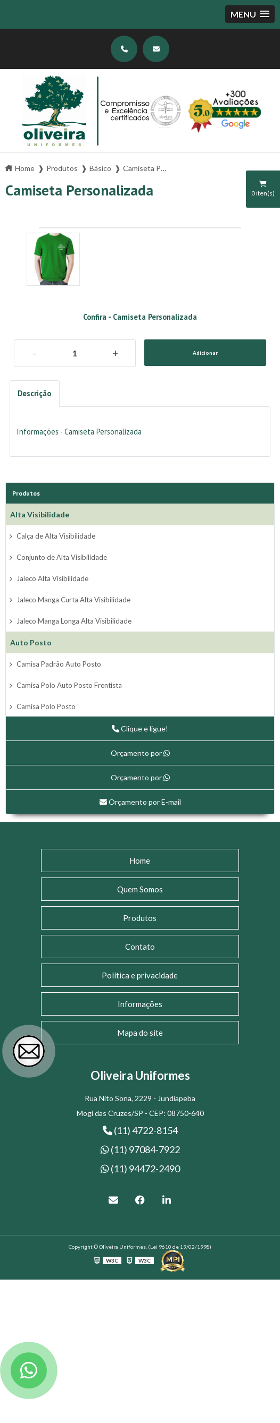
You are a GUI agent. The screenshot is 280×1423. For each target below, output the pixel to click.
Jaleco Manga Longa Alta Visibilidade (74, 621)
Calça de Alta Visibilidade (56, 536)
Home (139, 860)
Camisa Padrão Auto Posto (59, 664)
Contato (140, 946)
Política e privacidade (140, 975)
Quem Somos (140, 889)
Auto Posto (31, 642)
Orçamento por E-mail (140, 801)
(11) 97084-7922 (140, 1149)
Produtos (26, 493)
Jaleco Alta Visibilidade (52, 578)
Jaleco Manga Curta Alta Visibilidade (73, 599)
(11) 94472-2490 (140, 1168)
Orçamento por (140, 752)
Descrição (34, 393)
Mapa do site (140, 1032)
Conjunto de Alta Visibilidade (62, 557)
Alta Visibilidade (39, 514)
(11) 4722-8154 (140, 1130)
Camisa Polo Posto (46, 706)
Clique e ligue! (140, 728)
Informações (140, 1004)
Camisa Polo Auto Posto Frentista (69, 685)
